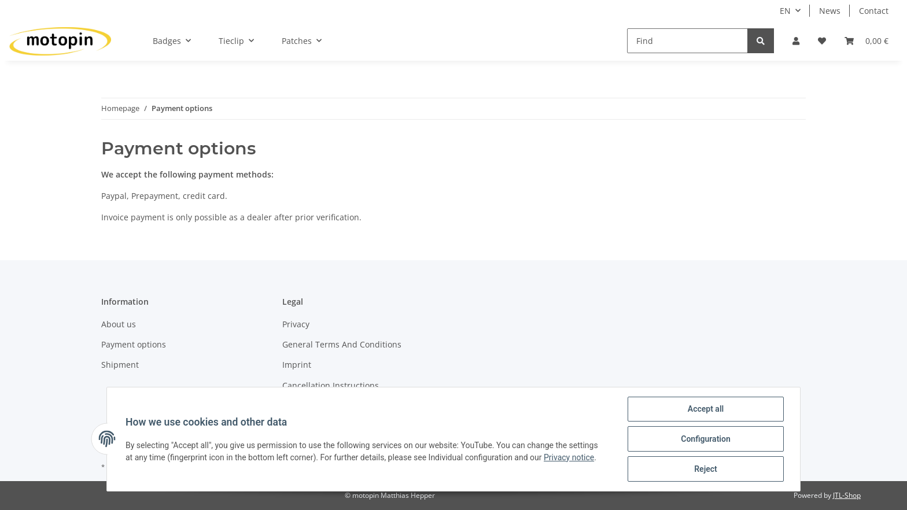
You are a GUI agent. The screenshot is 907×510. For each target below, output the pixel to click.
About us (118, 324)
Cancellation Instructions (330, 385)
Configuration (705, 439)
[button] (796, 41)
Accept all (706, 408)
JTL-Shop (847, 495)
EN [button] (785, 10)
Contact (873, 10)
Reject (705, 469)
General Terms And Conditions (341, 344)
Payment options (133, 344)
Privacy (295, 324)
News (829, 10)
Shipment (120, 364)
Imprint (296, 364)
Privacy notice (569, 457)
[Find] (687, 40)
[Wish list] (822, 41)
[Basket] (866, 41)
